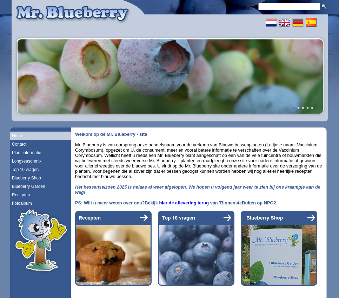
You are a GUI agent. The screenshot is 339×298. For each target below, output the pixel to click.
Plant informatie (26, 152)
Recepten (21, 194)
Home (17, 135)
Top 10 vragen (25, 169)
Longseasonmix (26, 161)
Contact (19, 144)
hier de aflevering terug (183, 202)
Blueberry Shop (26, 178)
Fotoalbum (22, 203)
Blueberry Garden (28, 186)
